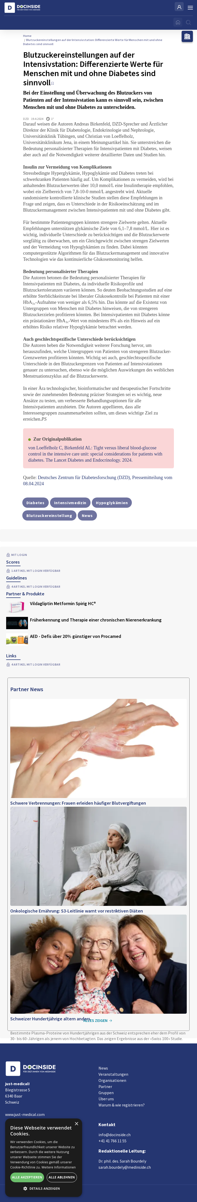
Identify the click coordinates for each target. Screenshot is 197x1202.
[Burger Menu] (190, 8)
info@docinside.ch (114, 1134)
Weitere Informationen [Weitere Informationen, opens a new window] (59, 1167)
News (103, 1068)
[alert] (43, 1157)
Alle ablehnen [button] (62, 1177)
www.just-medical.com (25, 1114)
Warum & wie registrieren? (121, 1104)
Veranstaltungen (113, 1074)
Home (27, 36)
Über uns (106, 1098)
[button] (43, 1189)
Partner (105, 1086)
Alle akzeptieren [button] (27, 1177)
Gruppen (106, 1092)
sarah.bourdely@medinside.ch (124, 1167)
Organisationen (112, 1080)
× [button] (76, 1124)
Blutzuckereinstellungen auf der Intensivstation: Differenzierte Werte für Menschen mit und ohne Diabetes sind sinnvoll (92, 42)
